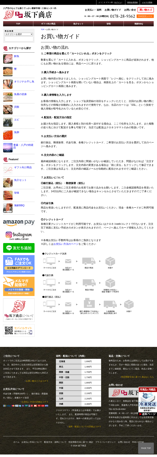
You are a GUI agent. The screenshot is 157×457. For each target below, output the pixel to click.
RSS (134, 442)
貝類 (16, 107)
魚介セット (78, 24)
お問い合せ (130, 9)
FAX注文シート (145, 16)
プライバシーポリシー (105, 442)
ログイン (117, 2)
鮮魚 (16, 56)
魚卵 (16, 132)
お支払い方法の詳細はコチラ (35, 402)
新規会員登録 (132, 2)
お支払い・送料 (93, 9)
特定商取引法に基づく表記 (81, 442)
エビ (16, 119)
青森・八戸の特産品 (23, 146)
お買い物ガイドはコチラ (37, 381)
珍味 (109, 24)
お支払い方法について (32, 442)
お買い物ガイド (113, 9)
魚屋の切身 (20, 94)
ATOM (141, 442)
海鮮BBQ (138, 24)
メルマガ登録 (147, 2)
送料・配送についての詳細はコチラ (84, 426)
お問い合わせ (124, 442)
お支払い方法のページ (65, 244)
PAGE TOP (146, 448)
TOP (18, 24)
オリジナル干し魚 (24, 81)
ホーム (16, 442)
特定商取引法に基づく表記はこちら (137, 377)
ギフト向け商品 (48, 24)
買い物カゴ (145, 9)
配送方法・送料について (55, 442)
